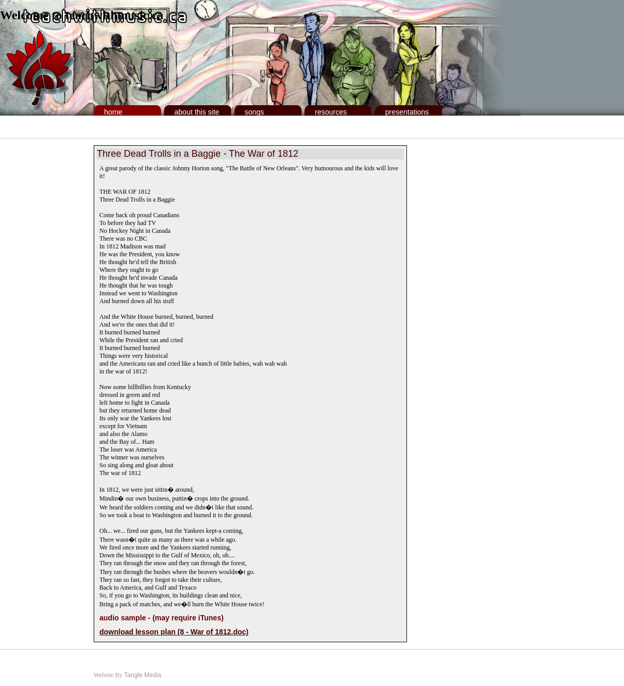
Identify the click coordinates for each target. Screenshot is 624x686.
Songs (254, 112)
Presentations (407, 112)
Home (113, 112)
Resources (331, 112)
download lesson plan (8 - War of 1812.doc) (174, 632)
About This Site (196, 112)
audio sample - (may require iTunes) (161, 618)
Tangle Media (142, 675)
